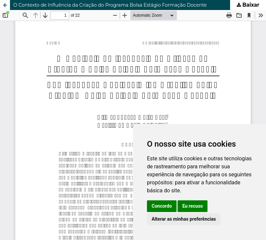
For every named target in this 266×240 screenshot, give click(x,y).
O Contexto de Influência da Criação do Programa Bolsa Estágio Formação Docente (110, 5)
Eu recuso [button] (192, 206)
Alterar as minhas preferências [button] (184, 219)
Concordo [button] (162, 206)
